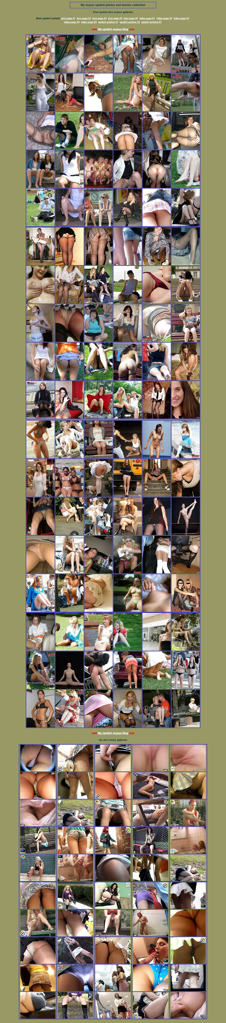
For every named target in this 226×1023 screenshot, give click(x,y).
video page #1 (147, 18)
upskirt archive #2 (130, 22)
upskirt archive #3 (151, 22)
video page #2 (164, 18)
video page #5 (89, 22)
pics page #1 (68, 18)
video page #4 (72, 22)
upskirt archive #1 (108, 22)
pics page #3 (99, 18)
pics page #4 (115, 18)
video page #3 (181, 18)
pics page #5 (131, 18)
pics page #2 (84, 18)
